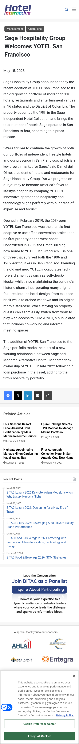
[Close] (74, 678)
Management (15, 28)
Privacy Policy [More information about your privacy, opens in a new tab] (65, 717)
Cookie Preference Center (39, 725)
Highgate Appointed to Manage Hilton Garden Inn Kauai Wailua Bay (20, 453)
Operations (35, 28)
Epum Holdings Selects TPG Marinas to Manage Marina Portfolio (57, 428)
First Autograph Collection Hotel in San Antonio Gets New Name (57, 453)
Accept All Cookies (39, 738)
